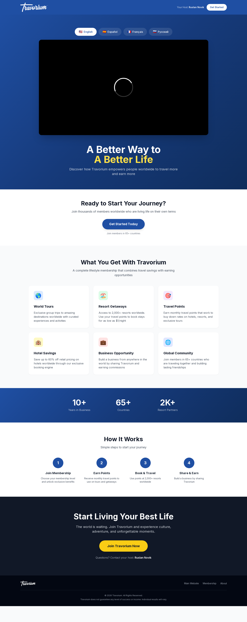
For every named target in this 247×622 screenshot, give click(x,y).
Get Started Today (123, 224)
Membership (209, 583)
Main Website (191, 583)
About (223, 583)
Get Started (217, 7)
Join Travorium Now (123, 546)
